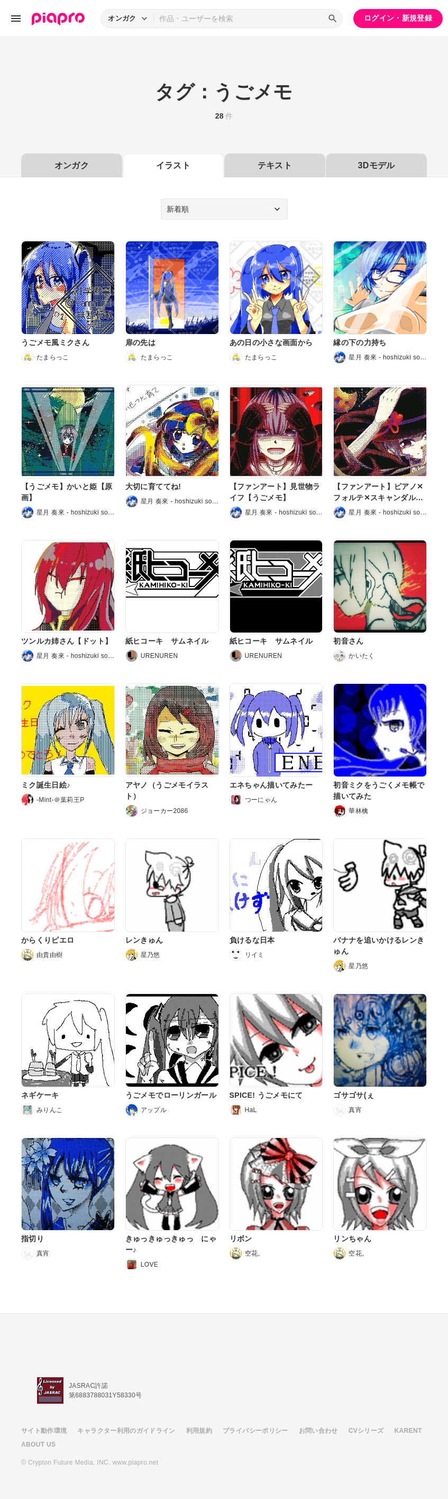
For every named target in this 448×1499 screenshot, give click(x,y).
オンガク (71, 165)
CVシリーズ (366, 1430)
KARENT (408, 1430)
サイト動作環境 (44, 1430)
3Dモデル (376, 165)
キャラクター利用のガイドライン (126, 1430)
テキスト (275, 165)
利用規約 (199, 1430)
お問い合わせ (318, 1430)
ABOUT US (38, 1444)
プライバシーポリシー (255, 1430)
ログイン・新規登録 (398, 18)
